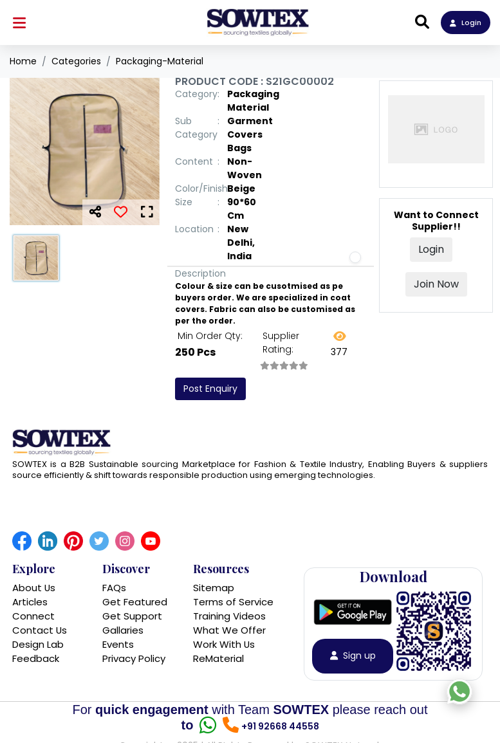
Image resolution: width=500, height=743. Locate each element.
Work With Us (224, 645)
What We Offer (229, 631)
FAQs (114, 588)
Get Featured (134, 602)
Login (465, 22)
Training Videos (229, 616)
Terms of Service (233, 602)
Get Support (132, 616)
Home (23, 61)
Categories (76, 61)
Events (118, 645)
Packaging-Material (159, 61)
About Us (34, 588)
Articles (30, 602)
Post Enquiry (210, 388)
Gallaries (123, 631)
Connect (33, 616)
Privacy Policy (133, 659)
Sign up (353, 656)
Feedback (35, 659)
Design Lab (38, 645)
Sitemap (213, 588)
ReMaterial (218, 659)
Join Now (436, 284)
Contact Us (40, 631)
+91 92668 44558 (280, 727)
